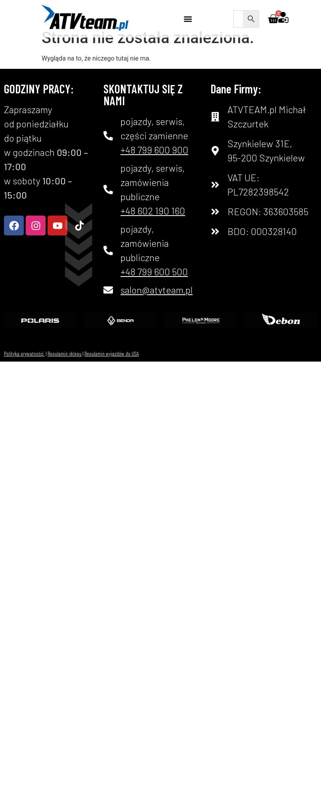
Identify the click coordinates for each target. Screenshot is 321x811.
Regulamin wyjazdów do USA (111, 365)
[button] (188, 18)
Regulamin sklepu (65, 365)
